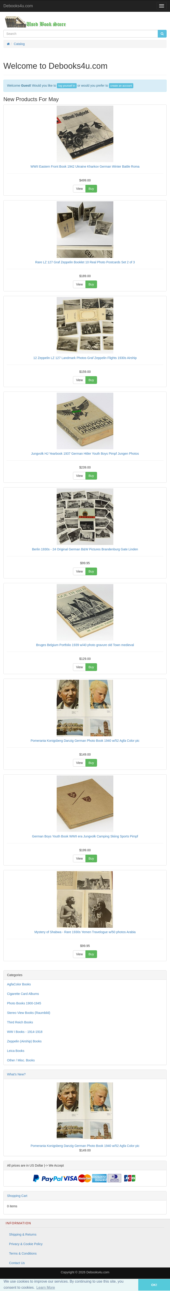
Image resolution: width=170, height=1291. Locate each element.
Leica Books (15, 1051)
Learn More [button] (45, 1287)
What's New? (16, 1074)
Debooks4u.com (18, 6)
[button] (132, 1285)
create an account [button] (121, 85)
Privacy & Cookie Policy (26, 1244)
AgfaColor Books (19, 984)
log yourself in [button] (66, 85)
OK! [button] (154, 1285)
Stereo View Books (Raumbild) (28, 1013)
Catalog (19, 44)
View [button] (79, 188)
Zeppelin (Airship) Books (24, 1041)
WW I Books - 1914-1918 (24, 1032)
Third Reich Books (20, 1022)
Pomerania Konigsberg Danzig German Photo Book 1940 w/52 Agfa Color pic (85, 1146)
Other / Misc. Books (21, 1060)
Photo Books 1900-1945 (24, 1003)
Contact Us (17, 1263)
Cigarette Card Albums (23, 994)
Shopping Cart (17, 1196)
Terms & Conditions (22, 1253)
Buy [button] (91, 188)
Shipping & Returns (22, 1234)
